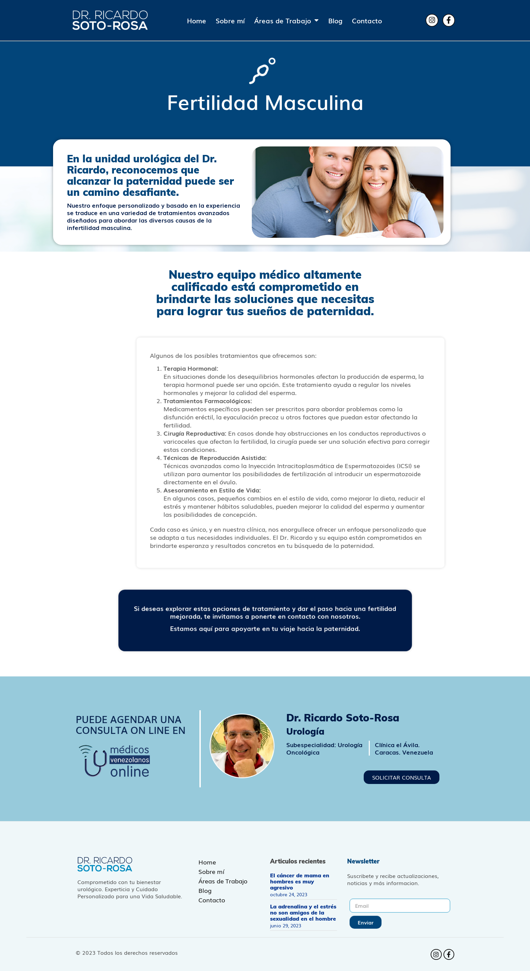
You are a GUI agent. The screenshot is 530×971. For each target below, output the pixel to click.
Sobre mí (230, 20)
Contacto (367, 20)
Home (196, 20)
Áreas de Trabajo (286, 20)
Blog (335, 20)
